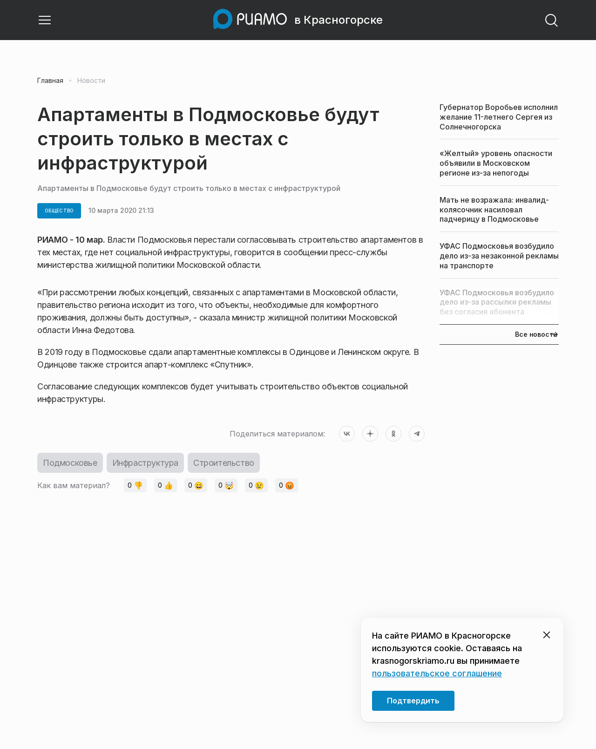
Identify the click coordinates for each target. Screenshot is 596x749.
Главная (50, 80)
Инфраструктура (145, 463)
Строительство (223, 463)
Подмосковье (70, 463)
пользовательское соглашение (437, 673)
